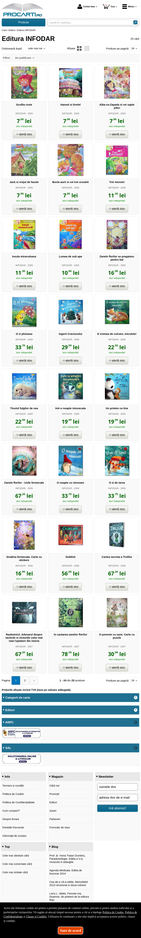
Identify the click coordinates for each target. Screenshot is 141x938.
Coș (109, 6)
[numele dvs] (117, 786)
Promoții (54, 793)
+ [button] (136, 697)
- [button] (136, 722)
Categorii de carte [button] (17, 697)
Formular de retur (59, 827)
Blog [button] (55, 846)
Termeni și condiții (13, 785)
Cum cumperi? (11, 810)
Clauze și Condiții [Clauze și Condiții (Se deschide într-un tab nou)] (36, 916)
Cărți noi (54, 785)
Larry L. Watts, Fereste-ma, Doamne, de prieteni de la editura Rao (69, 896)
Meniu (128, 6)
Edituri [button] (10, 710)
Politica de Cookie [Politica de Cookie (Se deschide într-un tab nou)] (112, 912)
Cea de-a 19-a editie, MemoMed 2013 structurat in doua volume (68, 883)
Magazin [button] (57, 776)
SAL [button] (8, 748)
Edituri (53, 802)
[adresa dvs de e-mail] (117, 797)
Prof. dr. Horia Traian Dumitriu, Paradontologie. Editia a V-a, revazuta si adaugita (67, 858)
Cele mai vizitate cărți (15, 872)
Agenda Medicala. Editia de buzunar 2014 (65, 872)
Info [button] (7, 776)
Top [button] (7, 846)
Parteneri (54, 819)
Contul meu (86, 6)
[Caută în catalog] (135, 22)
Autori (52, 810)
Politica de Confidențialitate (18, 802)
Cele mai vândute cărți (15, 855)
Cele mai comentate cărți (17, 863)
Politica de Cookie (13, 793)
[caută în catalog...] (89, 22)
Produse (23, 22)
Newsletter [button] (106, 776)
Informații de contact (14, 835)
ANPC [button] (9, 722)
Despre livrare (10, 819)
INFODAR (20, 113)
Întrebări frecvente (13, 827)
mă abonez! (117, 808)
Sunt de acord (70, 930)
